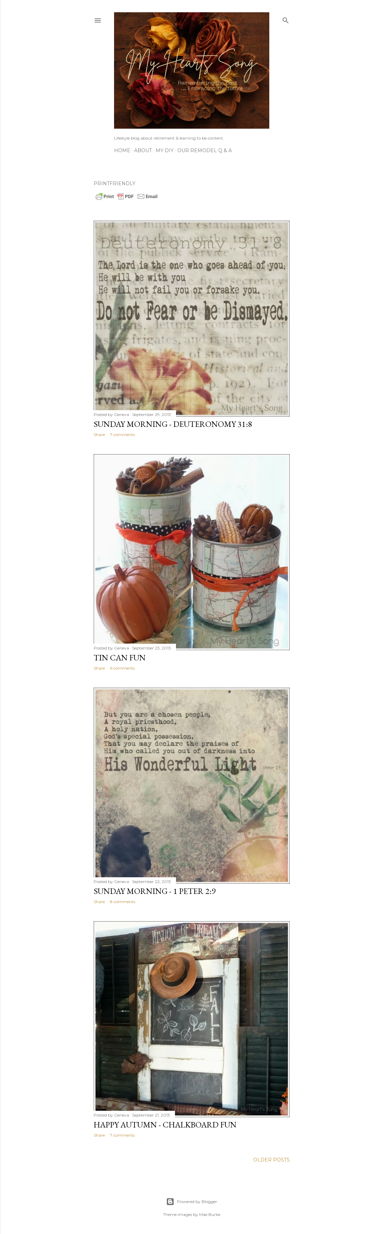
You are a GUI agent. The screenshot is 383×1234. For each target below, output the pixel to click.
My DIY (165, 150)
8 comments (122, 901)
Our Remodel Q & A (204, 150)
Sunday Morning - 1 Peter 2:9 (155, 891)
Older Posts (271, 1160)
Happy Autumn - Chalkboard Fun (165, 1124)
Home (122, 150)
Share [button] (99, 434)
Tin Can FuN (120, 657)
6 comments (122, 668)
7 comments (122, 434)
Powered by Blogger (191, 1202)
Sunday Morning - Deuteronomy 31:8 (173, 424)
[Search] (286, 19)
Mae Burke (209, 1214)
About (143, 150)
